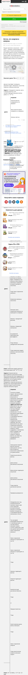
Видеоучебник (6, 1)
